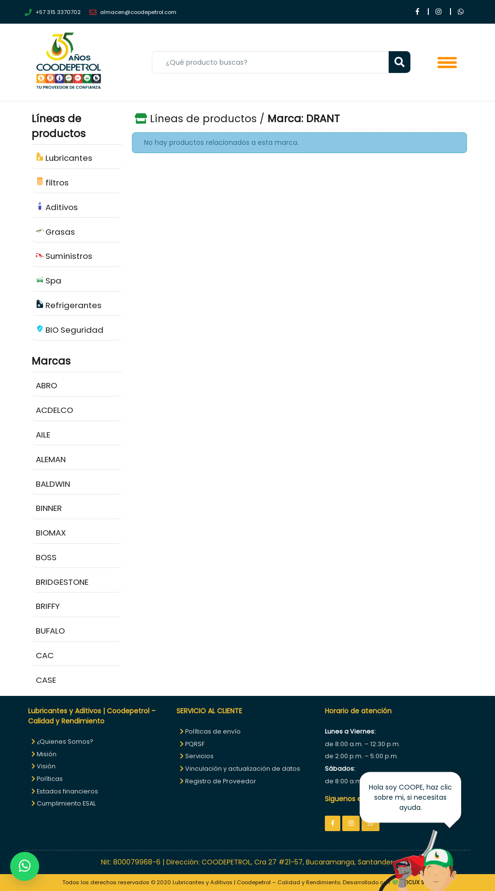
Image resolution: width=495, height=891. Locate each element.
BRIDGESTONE (62, 582)
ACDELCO (54, 410)
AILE (43, 434)
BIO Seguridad (70, 330)
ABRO (46, 385)
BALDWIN (53, 484)
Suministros (64, 256)
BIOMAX (51, 532)
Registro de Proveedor (218, 781)
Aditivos (57, 207)
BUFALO (50, 630)
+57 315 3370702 (52, 12)
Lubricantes (64, 158)
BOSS (46, 557)
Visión (43, 766)
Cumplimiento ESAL (63, 803)
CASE (46, 680)
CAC (45, 655)
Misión (44, 754)
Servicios (197, 756)
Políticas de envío (210, 731)
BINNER (49, 508)
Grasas (55, 232)
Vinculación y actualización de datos (240, 768)
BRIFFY (48, 606)
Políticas (47, 779)
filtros (52, 182)
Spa (49, 280)
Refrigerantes (69, 305)
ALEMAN (51, 459)
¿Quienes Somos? (62, 741)
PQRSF (192, 744)
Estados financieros (64, 791)
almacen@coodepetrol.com (132, 12)
